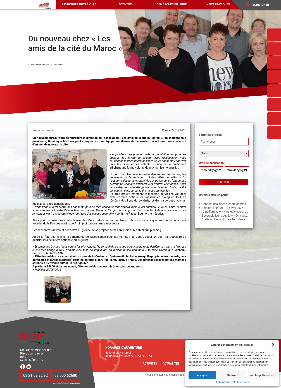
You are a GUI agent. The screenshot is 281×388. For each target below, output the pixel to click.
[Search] (262, 5)
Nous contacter (154, 374)
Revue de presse (42, 130)
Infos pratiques (218, 4)
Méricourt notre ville (79, 4)
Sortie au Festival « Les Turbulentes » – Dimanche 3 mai (237, 219)
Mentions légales (223, 382)
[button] (273, 345)
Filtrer (223, 182)
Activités (125, 4)
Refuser (232, 375)
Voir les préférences (262, 375)
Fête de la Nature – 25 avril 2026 (222, 208)
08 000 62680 (65, 375)
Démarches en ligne (172, 4)
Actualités (171, 363)
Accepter (202, 375)
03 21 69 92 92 (35, 375)
